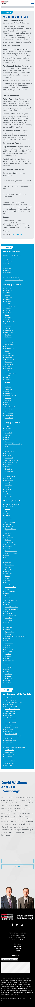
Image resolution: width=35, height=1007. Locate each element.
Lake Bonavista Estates (11, 462)
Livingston (8, 273)
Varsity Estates (9, 413)
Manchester (8, 464)
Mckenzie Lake (9, 471)
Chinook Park (9, 526)
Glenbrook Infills (9, 715)
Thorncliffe (8, 400)
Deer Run (7, 439)
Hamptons (8, 335)
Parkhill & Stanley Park (11, 607)
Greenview (8, 268)
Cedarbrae (8, 524)
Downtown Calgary (10, 544)
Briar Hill (7, 304)
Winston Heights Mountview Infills (15, 747)
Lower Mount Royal (10, 587)
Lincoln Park (8, 585)
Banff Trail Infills (9, 750)
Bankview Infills (9, 754)
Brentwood (8, 301)
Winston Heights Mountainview (14, 280)
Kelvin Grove (8, 574)
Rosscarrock (8, 620)
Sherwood (8, 391)
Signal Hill (7, 641)
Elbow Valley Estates (11, 553)
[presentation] (15, 967)
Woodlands (8, 683)
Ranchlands (8, 371)
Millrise (7, 593)
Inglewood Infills (9, 756)
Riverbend (8, 489)
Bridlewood (8, 518)
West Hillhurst (9, 418)
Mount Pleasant (9, 360)
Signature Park (9, 643)
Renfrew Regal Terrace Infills (13, 736)
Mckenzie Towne (10, 476)
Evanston (7, 328)
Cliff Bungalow (9, 531)
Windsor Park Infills (10, 718)
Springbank (8, 654)
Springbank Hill (9, 656)
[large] (12, 924)
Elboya (7, 555)
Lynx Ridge (8, 353)
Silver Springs (9, 393)
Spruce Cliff (8, 658)
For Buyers (17, 944)
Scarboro (7, 629)
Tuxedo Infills (8, 731)
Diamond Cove (9, 442)
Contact (17, 867)
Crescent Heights (10, 321)
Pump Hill (7, 611)
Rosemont (8, 377)
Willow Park (8, 496)
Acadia (7, 426)
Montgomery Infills (10, 740)
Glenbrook (8, 569)
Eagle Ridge (8, 546)
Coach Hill (8, 533)
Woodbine (8, 680)
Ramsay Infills (9, 759)
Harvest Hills (8, 270)
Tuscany (7, 402)
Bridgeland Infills (9, 725)
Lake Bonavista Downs (11, 460)
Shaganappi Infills (10, 713)
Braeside (7, 515)
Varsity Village (9, 415)
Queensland (8, 485)
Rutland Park (8, 627)
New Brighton (9, 480)
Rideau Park (8, 618)
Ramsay (7, 487)
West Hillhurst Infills (10, 723)
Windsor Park (8, 678)
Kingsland (7, 578)
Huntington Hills (9, 348)
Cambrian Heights (10, 306)
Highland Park (9, 344)
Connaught (8, 535)
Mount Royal (8, 598)
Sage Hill (7, 382)
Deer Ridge (8, 437)
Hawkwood (8, 337)
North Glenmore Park (11, 600)
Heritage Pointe (9, 451)
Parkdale (7, 366)
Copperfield (8, 433)
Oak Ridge (8, 602)
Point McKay (8, 368)
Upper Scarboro (9, 632)
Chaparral (7, 431)
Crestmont (8, 540)
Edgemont (8, 326)
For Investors (17, 948)
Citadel (7, 315)
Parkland (7, 483)
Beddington (8, 297)
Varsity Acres (8, 411)
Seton (6, 492)
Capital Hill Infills (9, 752)
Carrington (8, 312)
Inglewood (8, 455)
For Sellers (17, 946)
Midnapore (8, 478)
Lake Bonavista (9, 458)
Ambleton (8, 288)
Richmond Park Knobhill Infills (13, 702)
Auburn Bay (8, 428)
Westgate (7, 671)
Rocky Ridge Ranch (10, 373)
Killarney (7, 576)
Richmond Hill (9, 613)
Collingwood (8, 317)
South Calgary (9, 649)
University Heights (10, 407)
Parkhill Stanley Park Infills (12, 709)
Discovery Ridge (9, 542)
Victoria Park (8, 667)
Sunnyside (8, 398)
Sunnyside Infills (9, 738)
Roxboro (7, 622)
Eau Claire (8, 549)
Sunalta (7, 663)
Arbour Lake (8, 290)
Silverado (7, 645)
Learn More (18, 861)
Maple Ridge (8, 469)
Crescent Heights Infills (11, 727)
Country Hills (8, 261)
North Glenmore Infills (11, 706)
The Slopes (8, 665)
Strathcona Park (9, 660)
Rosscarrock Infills (10, 761)
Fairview (7, 446)
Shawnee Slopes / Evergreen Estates (15, 636)
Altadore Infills (9, 698)
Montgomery (9, 357)
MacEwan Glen (9, 355)
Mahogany (8, 467)
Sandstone (8, 387)
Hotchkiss (8, 453)
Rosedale (7, 375)
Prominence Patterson (11, 609)
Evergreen (8, 562)
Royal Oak (8, 379)
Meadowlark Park (10, 591)
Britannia (7, 520)
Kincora (7, 351)
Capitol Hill (8, 308)
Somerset (7, 647)
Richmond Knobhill (10, 616)
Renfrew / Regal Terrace (12, 278)
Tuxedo (7, 404)
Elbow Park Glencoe (11, 551)
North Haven (8, 362)
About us (17, 950)
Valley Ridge (8, 409)
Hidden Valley (9, 342)
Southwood (8, 652)
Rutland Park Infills (10, 711)
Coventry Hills (9, 263)
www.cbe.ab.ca (17, 235)
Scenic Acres (8, 389)
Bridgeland (8, 259)
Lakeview (7, 580)
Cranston (7, 435)
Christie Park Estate (10, 529)
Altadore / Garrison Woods (13, 504)
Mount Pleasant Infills (11, 734)
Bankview (7, 509)
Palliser (7, 604)
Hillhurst (7, 346)
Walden (7, 669)
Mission (7, 596)
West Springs (8, 674)
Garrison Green (9, 565)
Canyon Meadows (10, 522)
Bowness (7, 299)
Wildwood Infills (9, 765)
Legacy (7, 582)
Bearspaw (7, 295)
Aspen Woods (9, 507)
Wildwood (8, 676)
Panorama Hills (9, 364)
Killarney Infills (9, 704)
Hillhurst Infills (9, 729)
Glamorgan (8, 567)
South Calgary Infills (10, 700)
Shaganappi (8, 634)
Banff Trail (7, 293)
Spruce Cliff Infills (10, 763)
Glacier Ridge (9, 330)
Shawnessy (8, 638)
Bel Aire (7, 513)
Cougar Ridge (9, 538)
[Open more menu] (32, 3)
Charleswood (9, 310)
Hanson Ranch (9, 332)
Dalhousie (7, 324)
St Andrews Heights (10, 396)
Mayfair (7, 589)
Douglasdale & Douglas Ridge (13, 444)
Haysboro (7, 571)
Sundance (8, 494)
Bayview (7, 511)
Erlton (6, 557)
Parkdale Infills (9, 743)
